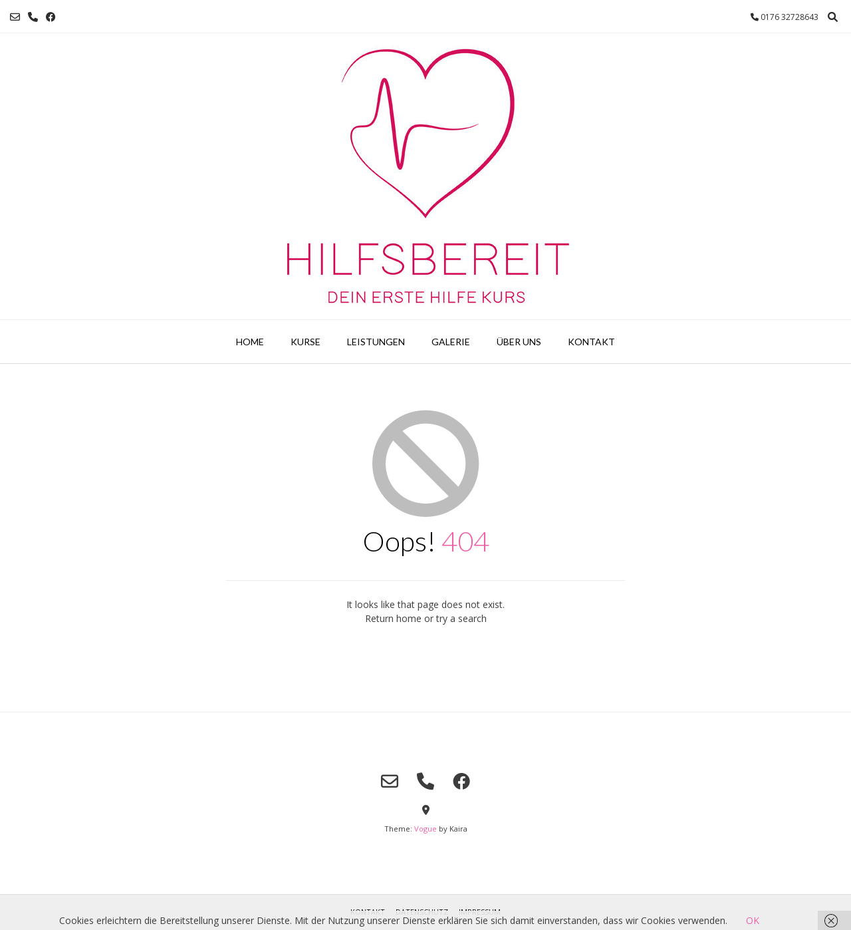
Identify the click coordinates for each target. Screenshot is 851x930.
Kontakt (591, 341)
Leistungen (376, 341)
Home (250, 341)
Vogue (425, 829)
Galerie (450, 341)
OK (752, 920)
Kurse (305, 341)
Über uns (519, 341)
